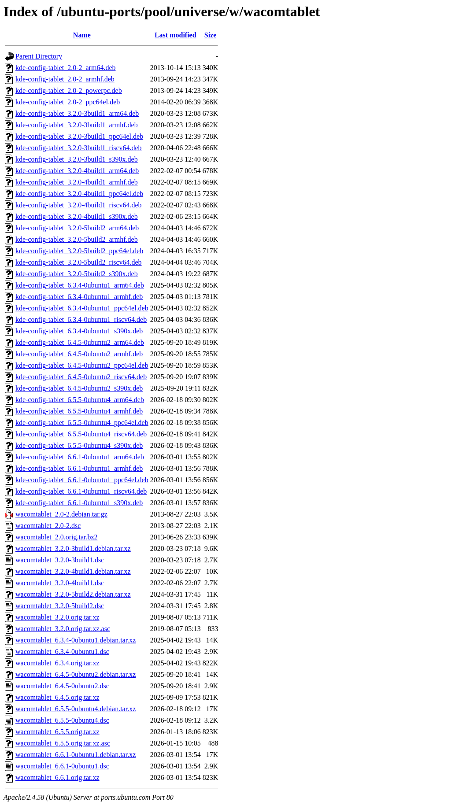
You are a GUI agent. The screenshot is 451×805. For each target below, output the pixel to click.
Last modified (175, 35)
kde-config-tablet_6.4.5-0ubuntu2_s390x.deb (79, 388)
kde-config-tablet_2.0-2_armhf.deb (65, 79)
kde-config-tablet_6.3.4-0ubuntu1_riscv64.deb (81, 319)
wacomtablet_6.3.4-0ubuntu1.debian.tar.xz (75, 640)
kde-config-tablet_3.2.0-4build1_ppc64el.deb (79, 193)
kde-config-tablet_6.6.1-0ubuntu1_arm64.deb (79, 457)
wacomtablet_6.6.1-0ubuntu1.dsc (62, 766)
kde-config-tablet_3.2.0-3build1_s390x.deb (76, 159)
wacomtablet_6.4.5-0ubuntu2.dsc (62, 686)
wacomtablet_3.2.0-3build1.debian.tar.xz (73, 548)
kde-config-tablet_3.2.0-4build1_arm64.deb (77, 170)
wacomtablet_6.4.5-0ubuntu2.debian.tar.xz (75, 674)
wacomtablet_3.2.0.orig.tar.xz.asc (62, 628)
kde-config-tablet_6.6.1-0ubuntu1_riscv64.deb (81, 491)
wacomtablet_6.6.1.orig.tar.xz (57, 777)
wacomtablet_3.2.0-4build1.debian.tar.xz (73, 571)
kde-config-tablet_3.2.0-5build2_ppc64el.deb (79, 251)
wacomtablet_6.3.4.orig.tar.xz (57, 663)
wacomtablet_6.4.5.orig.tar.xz (57, 697)
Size (210, 35)
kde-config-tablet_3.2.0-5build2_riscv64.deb (78, 262)
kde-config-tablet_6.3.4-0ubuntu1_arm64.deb (79, 285)
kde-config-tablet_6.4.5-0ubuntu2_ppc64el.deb (81, 365)
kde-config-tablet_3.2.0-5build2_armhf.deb (76, 239)
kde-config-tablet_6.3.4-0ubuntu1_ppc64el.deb (81, 308)
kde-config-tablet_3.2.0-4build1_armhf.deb (76, 182)
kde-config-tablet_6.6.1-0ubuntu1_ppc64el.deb (81, 480)
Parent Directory (38, 56)
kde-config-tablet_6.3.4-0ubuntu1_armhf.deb (79, 296)
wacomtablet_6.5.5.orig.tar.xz (57, 731)
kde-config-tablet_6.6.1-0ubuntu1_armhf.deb (79, 468)
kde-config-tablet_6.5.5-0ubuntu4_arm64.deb (79, 399)
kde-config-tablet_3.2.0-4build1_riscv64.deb (78, 205)
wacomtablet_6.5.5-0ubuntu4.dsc (62, 720)
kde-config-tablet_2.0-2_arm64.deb (65, 67)
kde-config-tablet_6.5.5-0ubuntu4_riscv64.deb (81, 434)
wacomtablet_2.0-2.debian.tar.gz (61, 514)
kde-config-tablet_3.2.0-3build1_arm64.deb (77, 113)
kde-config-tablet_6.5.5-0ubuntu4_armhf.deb (79, 411)
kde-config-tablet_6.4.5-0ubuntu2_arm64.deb (79, 342)
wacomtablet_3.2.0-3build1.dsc (59, 560)
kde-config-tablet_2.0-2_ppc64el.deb (67, 102)
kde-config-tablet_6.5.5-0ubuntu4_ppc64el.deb (81, 422)
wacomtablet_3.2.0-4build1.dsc (59, 583)
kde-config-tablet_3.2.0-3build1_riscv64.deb (78, 147)
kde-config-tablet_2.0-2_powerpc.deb (68, 90)
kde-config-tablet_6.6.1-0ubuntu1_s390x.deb (79, 502)
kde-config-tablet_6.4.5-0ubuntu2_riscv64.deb (81, 376)
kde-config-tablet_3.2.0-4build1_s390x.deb (76, 216)
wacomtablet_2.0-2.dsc (48, 525)
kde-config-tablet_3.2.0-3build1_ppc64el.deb (79, 136)
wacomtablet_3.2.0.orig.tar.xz (57, 617)
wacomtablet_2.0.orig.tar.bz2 (56, 537)
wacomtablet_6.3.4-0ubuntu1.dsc (62, 651)
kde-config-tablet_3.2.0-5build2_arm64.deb (77, 228)
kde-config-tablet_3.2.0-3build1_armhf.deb (76, 125)
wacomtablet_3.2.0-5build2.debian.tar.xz (73, 594)
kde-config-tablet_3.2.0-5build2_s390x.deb (76, 273)
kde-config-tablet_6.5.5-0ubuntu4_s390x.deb (79, 445)
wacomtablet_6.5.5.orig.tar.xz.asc (62, 743)
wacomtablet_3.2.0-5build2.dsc (59, 605)
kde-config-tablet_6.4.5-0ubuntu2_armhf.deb (79, 354)
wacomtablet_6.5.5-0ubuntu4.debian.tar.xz (75, 709)
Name (82, 35)
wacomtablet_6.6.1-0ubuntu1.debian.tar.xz (75, 754)
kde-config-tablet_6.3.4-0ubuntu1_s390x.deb (79, 331)
